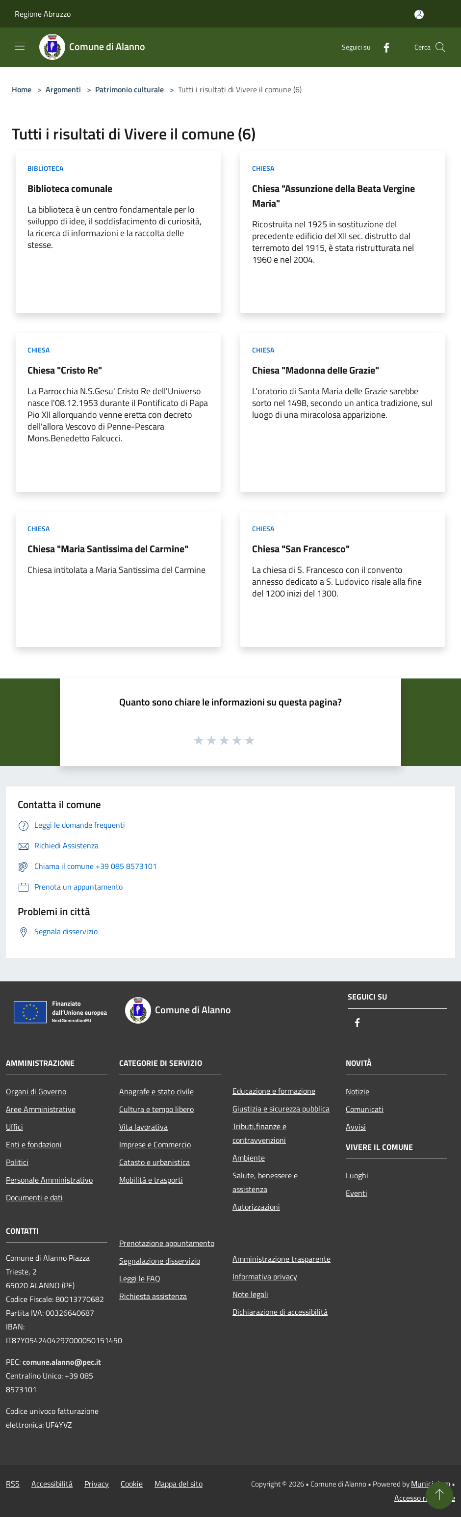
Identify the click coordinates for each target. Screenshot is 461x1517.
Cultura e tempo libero (156, 1109)
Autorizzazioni (256, 1207)
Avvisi (356, 1127)
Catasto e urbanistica (154, 1162)
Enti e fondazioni (34, 1144)
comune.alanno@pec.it (62, 1362)
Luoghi (357, 1175)
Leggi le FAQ (139, 1278)
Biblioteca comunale (69, 188)
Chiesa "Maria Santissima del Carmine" (107, 548)
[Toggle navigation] (20, 46)
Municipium (430, 1484)
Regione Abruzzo (43, 14)
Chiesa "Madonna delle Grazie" (315, 370)
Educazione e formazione (273, 1091)
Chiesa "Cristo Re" (64, 370)
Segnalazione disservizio (159, 1261)
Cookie (132, 1484)
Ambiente (248, 1158)
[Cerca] (440, 47)
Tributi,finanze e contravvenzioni (259, 1133)
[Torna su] (439, 1495)
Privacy (96, 1484)
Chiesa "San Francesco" (301, 548)
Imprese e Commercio (155, 1144)
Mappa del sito (178, 1484)
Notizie (357, 1091)
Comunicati (365, 1109)
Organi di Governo (36, 1091)
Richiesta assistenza (153, 1296)
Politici (17, 1162)
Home (21, 89)
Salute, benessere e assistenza (265, 1182)
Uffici (14, 1127)
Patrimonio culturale (129, 89)
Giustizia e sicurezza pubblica (281, 1108)
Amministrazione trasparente (281, 1259)
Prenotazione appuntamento (166, 1243)
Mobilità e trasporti (151, 1180)
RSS (13, 1484)
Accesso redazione (424, 1498)
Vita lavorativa (143, 1127)
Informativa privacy (264, 1276)
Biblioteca (45, 168)
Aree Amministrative (41, 1109)
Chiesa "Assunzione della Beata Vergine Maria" (333, 196)
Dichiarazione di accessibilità (280, 1312)
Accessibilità (52, 1484)
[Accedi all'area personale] (419, 14)
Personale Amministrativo (49, 1180)
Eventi (356, 1193)
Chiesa (263, 168)
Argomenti (63, 89)
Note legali (250, 1294)
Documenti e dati (34, 1197)
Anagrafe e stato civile (156, 1091)
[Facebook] (382, 47)
